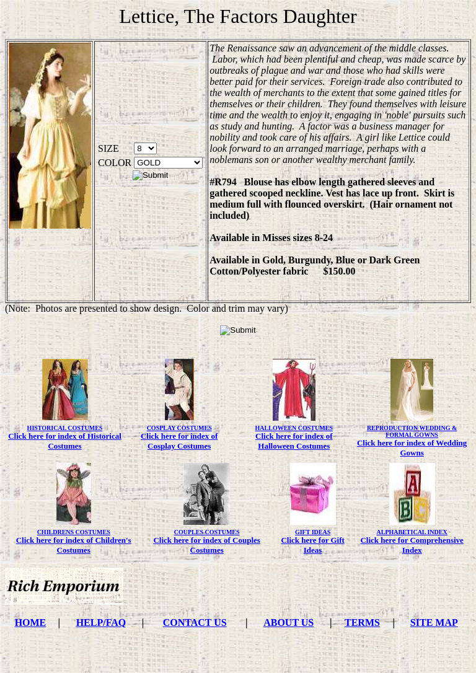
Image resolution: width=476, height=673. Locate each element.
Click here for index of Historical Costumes (64, 441)
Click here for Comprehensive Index (411, 545)
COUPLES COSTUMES (207, 532)
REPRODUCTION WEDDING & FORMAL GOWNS (412, 431)
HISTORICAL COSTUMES (65, 427)
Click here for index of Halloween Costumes (293, 441)
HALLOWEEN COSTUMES (294, 427)
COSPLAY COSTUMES (179, 427)
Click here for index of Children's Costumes (73, 545)
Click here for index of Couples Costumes (206, 545)
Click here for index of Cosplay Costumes (179, 441)
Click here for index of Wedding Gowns (412, 447)
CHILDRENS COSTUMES (73, 532)
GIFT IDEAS (312, 532)
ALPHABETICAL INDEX (412, 532)
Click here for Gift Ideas (312, 545)
